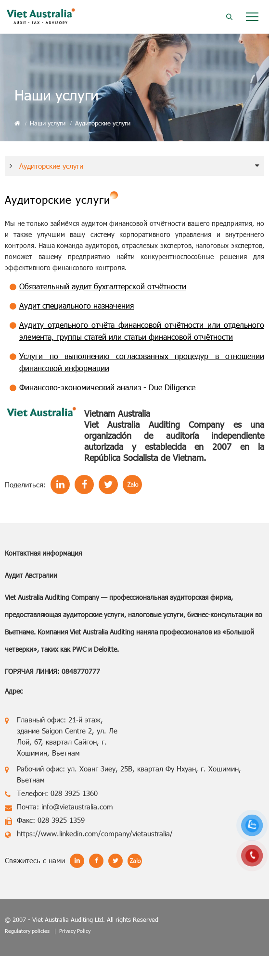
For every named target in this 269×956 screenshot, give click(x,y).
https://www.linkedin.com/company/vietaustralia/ (95, 833)
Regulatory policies (27, 931)
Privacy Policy (74, 931)
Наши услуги (47, 123)
